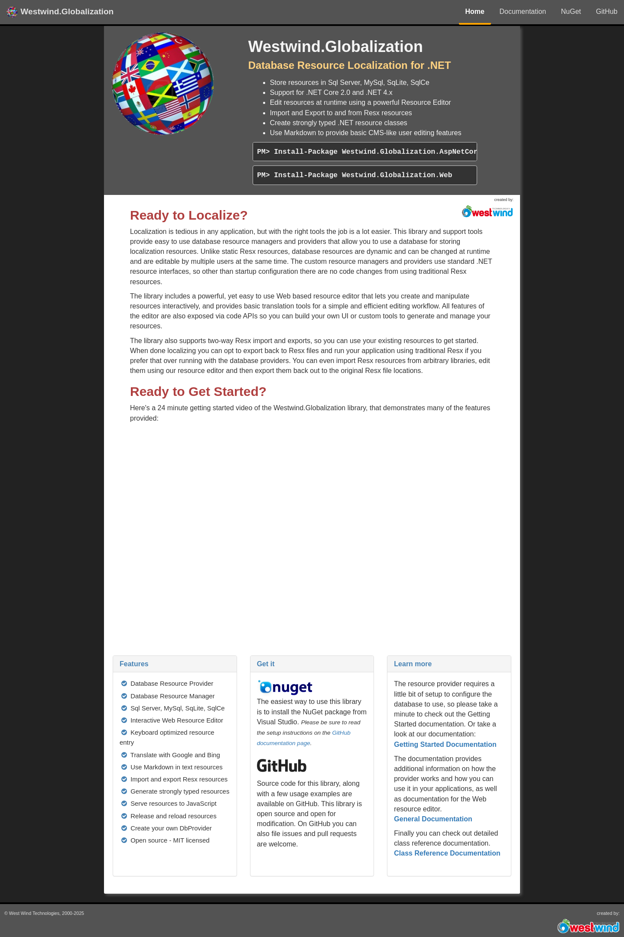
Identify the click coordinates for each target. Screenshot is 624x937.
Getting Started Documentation (445, 744)
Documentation (522, 11)
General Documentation (433, 819)
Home (474, 11)
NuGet (571, 11)
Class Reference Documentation (447, 853)
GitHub (607, 11)
